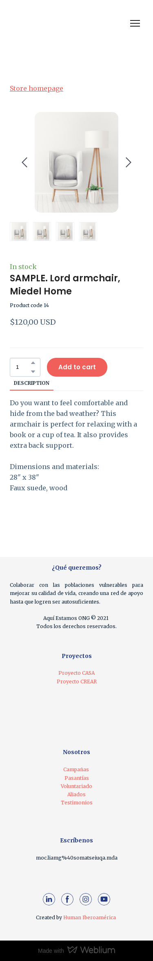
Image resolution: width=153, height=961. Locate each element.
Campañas (76, 769)
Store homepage (36, 88)
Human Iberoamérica (89, 917)
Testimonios (77, 802)
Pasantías (76, 778)
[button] (33, 362)
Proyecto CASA (76, 673)
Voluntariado (76, 786)
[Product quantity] (23, 367)
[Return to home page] (43, 23)
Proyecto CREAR (77, 681)
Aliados (76, 794)
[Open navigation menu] (135, 23)
